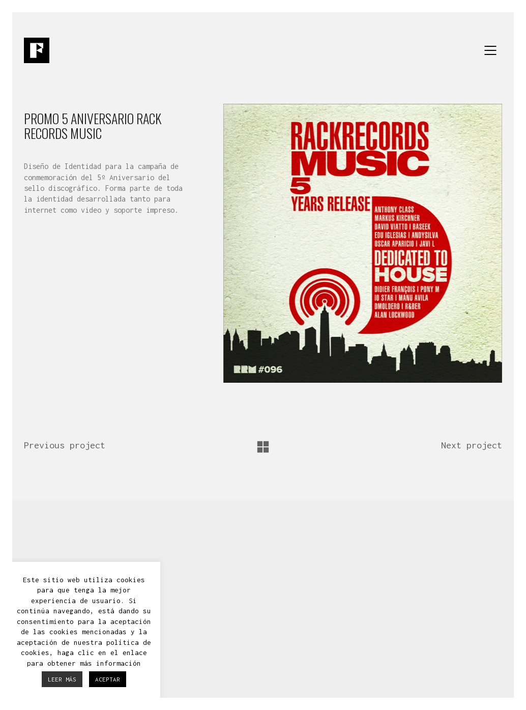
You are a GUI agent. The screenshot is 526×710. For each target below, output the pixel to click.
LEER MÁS (62, 679)
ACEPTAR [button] (107, 679)
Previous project (64, 445)
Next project (471, 445)
